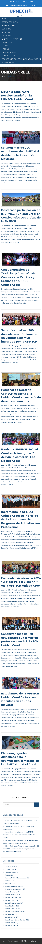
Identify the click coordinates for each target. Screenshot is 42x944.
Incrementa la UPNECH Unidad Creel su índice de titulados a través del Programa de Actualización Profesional (20, 519)
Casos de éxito (10, 867)
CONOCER (9, 869)
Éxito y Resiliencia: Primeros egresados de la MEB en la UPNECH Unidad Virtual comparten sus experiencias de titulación (21, 848)
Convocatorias (10, 872)
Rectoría (8, 883)
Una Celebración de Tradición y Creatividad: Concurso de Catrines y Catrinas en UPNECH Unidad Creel (18, 277)
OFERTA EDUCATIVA (10, 22)
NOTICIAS (6, 32)
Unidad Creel (9, 900)
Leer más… (17, 120)
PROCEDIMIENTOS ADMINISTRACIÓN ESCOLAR (21, 59)
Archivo (6, 49)
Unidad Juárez (9, 914)
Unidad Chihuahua (11, 897)
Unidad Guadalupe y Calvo (14, 911)
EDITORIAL (6, 29)
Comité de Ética (9, 56)
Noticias (7, 881)
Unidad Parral (9, 923)
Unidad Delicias (10, 906)
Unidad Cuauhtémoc (12, 903)
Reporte (6, 46)
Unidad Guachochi (11, 909)
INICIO (4, 19)
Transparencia (9, 52)
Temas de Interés (11, 892)
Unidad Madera (10, 917)
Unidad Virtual (10, 925)
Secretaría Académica (12, 886)
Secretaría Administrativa (13, 889)
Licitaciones (7, 42)
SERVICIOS (6, 36)
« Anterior (15, 797)
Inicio (3, 76)
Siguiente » (25, 797)
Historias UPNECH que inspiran (16, 878)
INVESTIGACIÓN (8, 26)
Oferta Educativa (13, 941)
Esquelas (8, 875)
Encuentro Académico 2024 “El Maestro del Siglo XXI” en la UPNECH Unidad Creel (21, 581)
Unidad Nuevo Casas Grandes (15, 920)
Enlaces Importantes (12, 39)
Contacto (32, 941)
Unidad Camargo (10, 895)
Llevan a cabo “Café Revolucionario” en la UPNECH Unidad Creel (17, 95)
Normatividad (8, 63)
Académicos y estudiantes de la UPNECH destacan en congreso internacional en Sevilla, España (19, 834)
